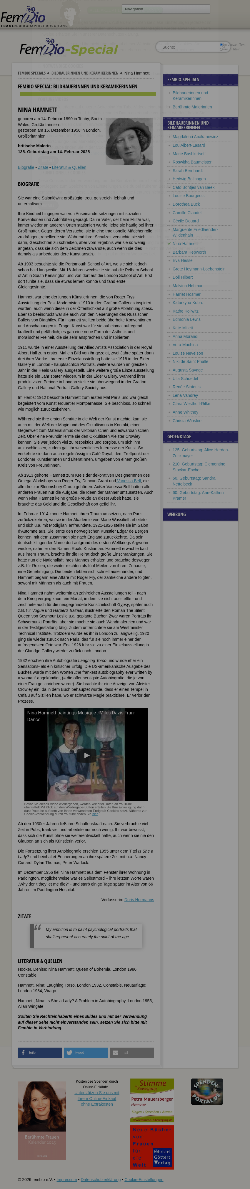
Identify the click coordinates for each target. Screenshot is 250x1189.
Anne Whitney (185, 412)
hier (95, 814)
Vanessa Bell (128, 480)
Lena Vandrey (185, 395)
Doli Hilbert (183, 277)
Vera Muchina (185, 344)
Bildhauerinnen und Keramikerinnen (85, 73)
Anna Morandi (185, 336)
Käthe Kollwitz (186, 311)
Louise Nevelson (188, 353)
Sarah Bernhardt (188, 170)
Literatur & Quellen (69, 167)
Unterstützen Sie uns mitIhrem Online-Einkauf (96, 1098)
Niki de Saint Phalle (190, 361)
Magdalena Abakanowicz (195, 136)
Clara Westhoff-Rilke (191, 403)
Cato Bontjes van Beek (193, 187)
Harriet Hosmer (187, 294)
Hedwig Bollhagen (189, 178)
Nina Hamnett (185, 243)
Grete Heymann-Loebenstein (199, 269)
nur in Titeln (230, 49)
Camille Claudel (187, 212)
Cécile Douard (186, 221)
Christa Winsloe (187, 420)
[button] (40, 1053)
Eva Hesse (183, 260)
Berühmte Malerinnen (192, 107)
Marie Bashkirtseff (189, 153)
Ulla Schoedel (186, 378)
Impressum (66, 1179)
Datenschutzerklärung (101, 1179)
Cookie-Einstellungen (143, 1179)
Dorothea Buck (186, 204)
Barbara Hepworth (189, 252)
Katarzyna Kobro (188, 302)
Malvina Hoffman (188, 285)
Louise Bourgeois (188, 195)
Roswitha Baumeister (192, 162)
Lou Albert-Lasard (189, 145)
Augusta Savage (188, 370)
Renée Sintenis (187, 386)
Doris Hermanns (139, 899)
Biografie (26, 167)
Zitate (43, 167)
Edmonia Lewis (187, 319)
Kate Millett (183, 328)
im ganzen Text (232, 44)
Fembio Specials (32, 73)
